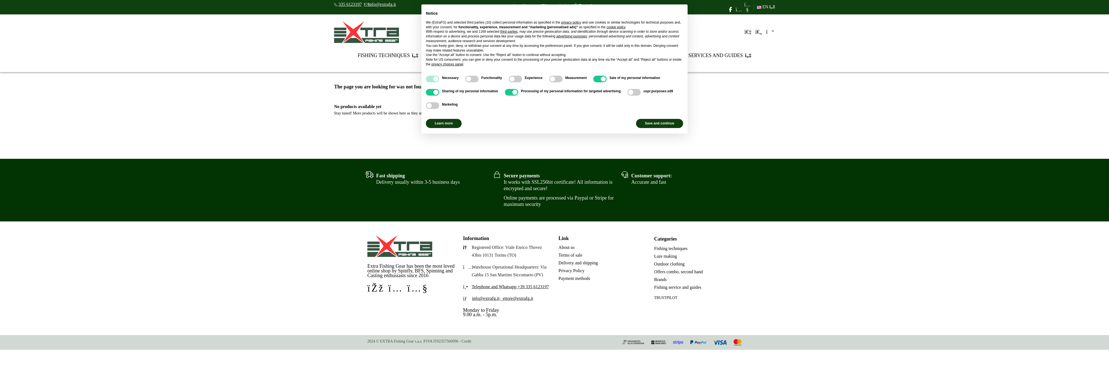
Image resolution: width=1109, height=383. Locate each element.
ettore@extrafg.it (518, 298)
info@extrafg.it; (486, 298)
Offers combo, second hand (678, 271)
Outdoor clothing (669, 264)
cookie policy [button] (615, 27)
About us (566, 247)
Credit (466, 341)
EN (766, 6)
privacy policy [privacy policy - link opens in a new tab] (571, 22)
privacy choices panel (447, 64)
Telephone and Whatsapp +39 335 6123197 (510, 286)
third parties (509, 32)
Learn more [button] (444, 123)
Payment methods (574, 278)
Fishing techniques (670, 248)
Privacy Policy (571, 270)
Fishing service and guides (677, 287)
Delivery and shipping (578, 263)
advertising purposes (571, 36)
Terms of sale (570, 255)
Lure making (665, 256)
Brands (660, 279)
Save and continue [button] (659, 123)
